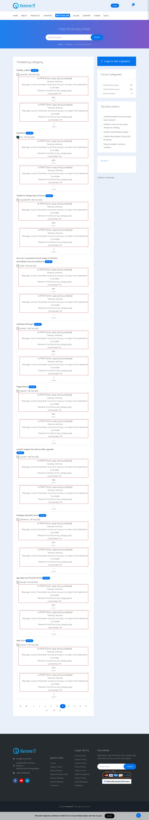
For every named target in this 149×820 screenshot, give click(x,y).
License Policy (80, 763)
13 (74, 706)
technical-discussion (83, 44)
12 (68, 706)
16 (46, 710)
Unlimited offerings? (29, 324)
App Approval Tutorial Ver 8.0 (33, 578)
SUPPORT (87, 16)
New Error (24, 640)
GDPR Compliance (82, 774)
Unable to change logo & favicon (34, 195)
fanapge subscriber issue (31, 515)
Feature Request (57, 778)
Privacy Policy (80, 756)
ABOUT (24, 16)
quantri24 (22, 74)
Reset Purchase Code (59, 774)
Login (115, 5)
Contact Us (54, 785)
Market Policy (80, 778)
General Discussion (117, 85)
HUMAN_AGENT (27, 70)
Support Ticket (56, 767)
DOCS (106, 16)
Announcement (117, 93)
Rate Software (56, 770)
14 (80, 706)
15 (86, 706)
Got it (109, 816)
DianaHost (22, 519)
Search (97, 37)
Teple (20, 265)
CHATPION (47, 16)
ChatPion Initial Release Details (115, 132)
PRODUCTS (35, 16)
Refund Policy (80, 767)
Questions (24, 133)
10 (57, 706)
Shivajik (21, 582)
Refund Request (56, 782)
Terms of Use (80, 770)
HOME (15, 16)
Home (60, 44)
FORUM (97, 16)
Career (53, 763)
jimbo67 (21, 328)
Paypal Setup (26, 386)
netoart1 (21, 457)
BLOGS (76, 16)
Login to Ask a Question (115, 61)
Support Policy (80, 759)
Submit (130, 766)
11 (62, 706)
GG (19, 137)
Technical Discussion (117, 89)
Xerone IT (105, 161)
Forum (68, 44)
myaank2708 (23, 200)
